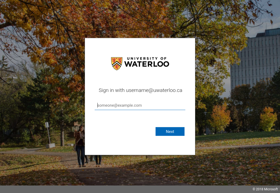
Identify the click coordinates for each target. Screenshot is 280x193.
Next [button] (170, 131)
